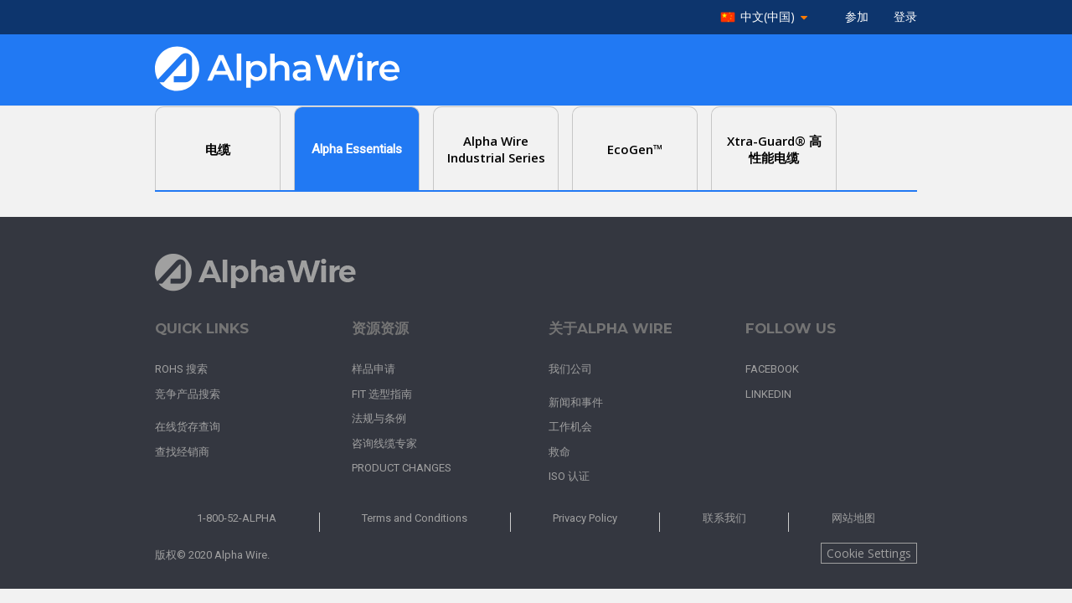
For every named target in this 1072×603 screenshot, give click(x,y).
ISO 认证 (569, 476)
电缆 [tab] (217, 149)
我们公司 (570, 369)
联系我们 (724, 518)
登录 (905, 16)
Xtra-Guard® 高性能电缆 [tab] (774, 149)
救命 (559, 452)
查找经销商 (182, 452)
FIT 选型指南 (382, 394)
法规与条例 (379, 418)
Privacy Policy (585, 518)
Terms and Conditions (414, 518)
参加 (856, 16)
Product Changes (401, 467)
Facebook (772, 369)
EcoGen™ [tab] (635, 149)
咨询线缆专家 (384, 443)
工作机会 (570, 426)
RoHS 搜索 (181, 369)
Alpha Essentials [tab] (357, 149)
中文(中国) (767, 17)
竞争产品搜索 (187, 394)
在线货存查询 (187, 426)
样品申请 (373, 369)
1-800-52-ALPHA (236, 518)
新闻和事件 (576, 402)
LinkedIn (768, 394)
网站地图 (853, 518)
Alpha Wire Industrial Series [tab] (496, 149)
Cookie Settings (869, 553)
